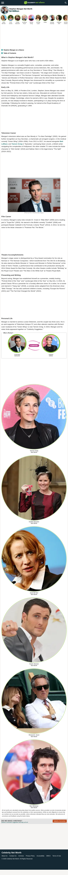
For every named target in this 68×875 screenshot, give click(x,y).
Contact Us (12, 856)
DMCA (48, 856)
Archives (21, 856)
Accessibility (40, 856)
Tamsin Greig (17, 144)
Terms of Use (57, 856)
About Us (4, 856)
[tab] (34, 50)
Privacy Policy (30, 856)
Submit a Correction (60, 821)
